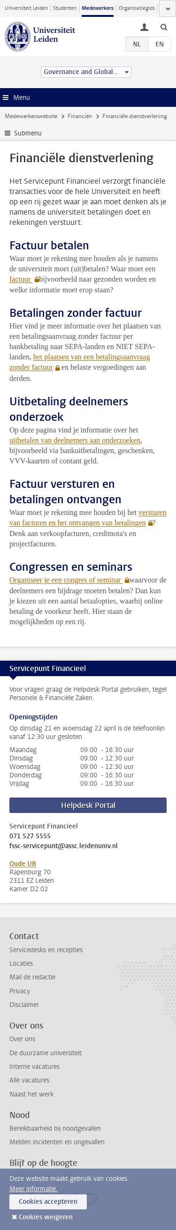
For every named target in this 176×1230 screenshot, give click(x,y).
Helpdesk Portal (88, 805)
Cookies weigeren (46, 1217)
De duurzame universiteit (45, 1053)
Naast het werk (31, 1094)
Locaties (21, 963)
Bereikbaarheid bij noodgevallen (55, 1128)
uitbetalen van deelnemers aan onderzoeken (74, 440)
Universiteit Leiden (26, 8)
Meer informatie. (33, 1189)
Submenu (28, 133)
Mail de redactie (32, 977)
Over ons (22, 1039)
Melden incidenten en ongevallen (57, 1142)
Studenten (65, 8)
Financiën (80, 116)
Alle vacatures (29, 1080)
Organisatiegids (137, 8)
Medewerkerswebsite (31, 116)
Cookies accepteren (48, 1201)
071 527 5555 (30, 836)
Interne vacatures (34, 1066)
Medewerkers (98, 8)
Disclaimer (24, 1004)
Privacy (19, 991)
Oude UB (22, 863)
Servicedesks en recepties (46, 950)
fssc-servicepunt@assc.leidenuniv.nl (63, 846)
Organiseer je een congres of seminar (65, 580)
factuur (20, 279)
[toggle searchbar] (163, 26)
